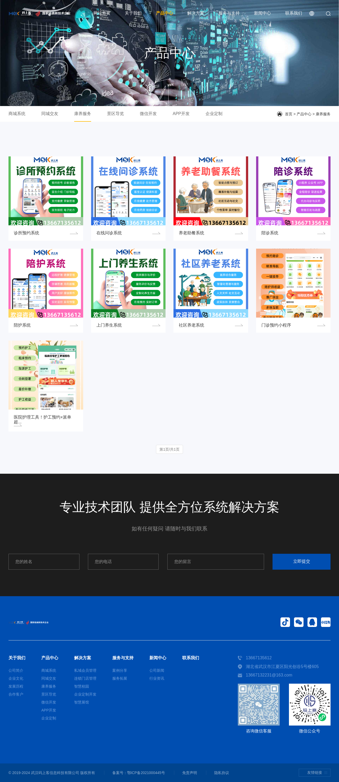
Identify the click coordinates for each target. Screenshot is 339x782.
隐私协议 (221, 773)
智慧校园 (81, 686)
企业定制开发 (85, 694)
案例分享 (119, 670)
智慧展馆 (81, 702)
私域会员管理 (85, 670)
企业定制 (214, 113)
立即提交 (301, 561)
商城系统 (16, 113)
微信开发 (148, 113)
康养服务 (82, 113)
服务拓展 (119, 678)
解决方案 (195, 13)
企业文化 (15, 678)
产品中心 (164, 13)
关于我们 (133, 13)
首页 (288, 114)
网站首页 (101, 13)
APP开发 (181, 113)
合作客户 (15, 694)
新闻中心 (262, 13)
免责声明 (189, 773)
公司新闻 (156, 670)
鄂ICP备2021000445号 (146, 773)
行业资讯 (156, 678)
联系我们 (293, 13)
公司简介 (15, 670)
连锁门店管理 (85, 678)
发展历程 (15, 686)
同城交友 (49, 113)
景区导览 (115, 113)
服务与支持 (229, 13)
